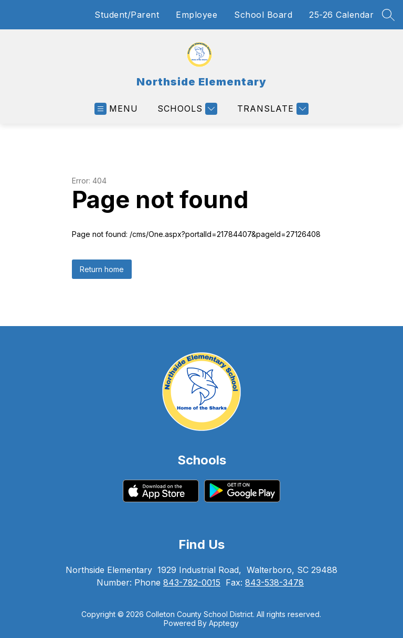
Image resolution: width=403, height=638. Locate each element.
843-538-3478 (274, 582)
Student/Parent (126, 14)
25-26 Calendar (341, 14)
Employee (196, 14)
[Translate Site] (272, 108)
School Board (263, 14)
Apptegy (224, 623)
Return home (102, 269)
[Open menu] (116, 108)
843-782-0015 (191, 582)
